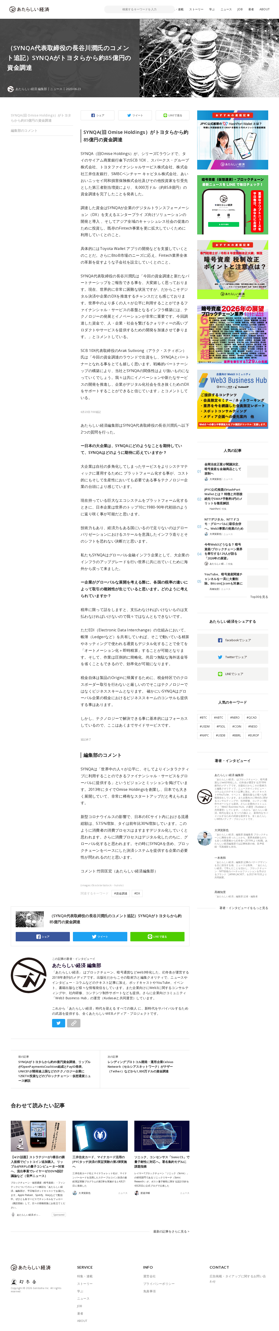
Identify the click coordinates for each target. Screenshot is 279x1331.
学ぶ (212, 9)
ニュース (226, 9)
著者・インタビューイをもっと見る (243, 908)
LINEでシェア (234, 674)
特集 (224, 509)
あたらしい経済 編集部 (76, 965)
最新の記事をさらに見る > (171, 1231)
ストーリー (196, 9)
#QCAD (252, 718)
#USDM (205, 726)
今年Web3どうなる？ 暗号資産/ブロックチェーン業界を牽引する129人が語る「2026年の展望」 (223, 551)
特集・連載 (177, 9)
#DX (137, 893)
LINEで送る (175, 115)
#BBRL (236, 735)
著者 (251, 9)
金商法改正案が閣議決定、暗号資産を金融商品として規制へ (222, 468)
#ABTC (218, 718)
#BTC (203, 718)
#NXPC (204, 735)
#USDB (220, 735)
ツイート (137, 115)
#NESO (252, 726)
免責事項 (149, 1291)
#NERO (235, 718)
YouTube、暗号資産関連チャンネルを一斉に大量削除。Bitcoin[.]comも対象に (223, 578)
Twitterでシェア (236, 657)
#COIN (236, 726)
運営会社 (149, 1276)
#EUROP (253, 735)
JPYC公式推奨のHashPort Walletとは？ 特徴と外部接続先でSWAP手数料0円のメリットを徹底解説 (223, 496)
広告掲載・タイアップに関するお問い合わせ (238, 1278)
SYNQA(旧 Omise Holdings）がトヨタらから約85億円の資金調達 (41, 118)
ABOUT (265, 9)
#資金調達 (120, 893)
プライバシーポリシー (159, 1284)
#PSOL (221, 726)
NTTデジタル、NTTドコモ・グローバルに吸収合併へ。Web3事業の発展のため (223, 524)
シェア (100, 115)
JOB (240, 9)
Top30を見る (259, 597)
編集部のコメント (24, 130)
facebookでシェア (238, 640)
